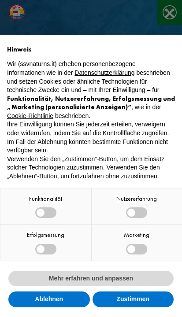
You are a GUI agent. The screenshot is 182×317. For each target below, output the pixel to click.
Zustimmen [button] (132, 298)
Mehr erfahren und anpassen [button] (91, 278)
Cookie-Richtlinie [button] (30, 115)
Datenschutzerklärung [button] (104, 72)
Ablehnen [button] (49, 298)
